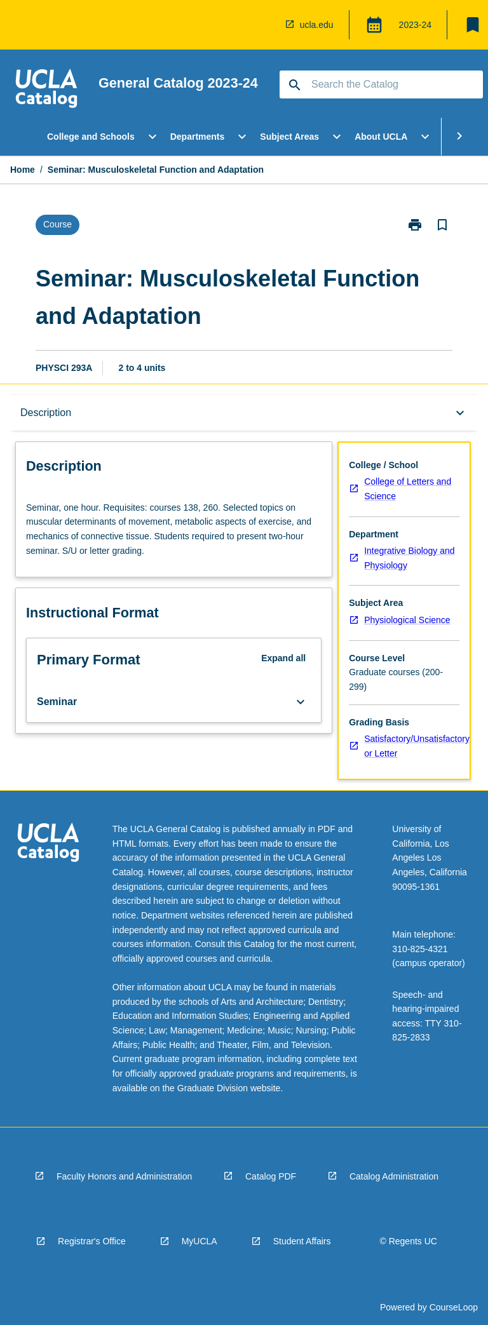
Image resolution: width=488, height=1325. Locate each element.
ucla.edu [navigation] (317, 25)
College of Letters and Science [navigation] (407, 488)
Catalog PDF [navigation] (270, 1176)
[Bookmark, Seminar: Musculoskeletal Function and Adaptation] (442, 225)
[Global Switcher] (374, 24)
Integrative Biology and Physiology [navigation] (409, 558)
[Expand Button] (300, 702)
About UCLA (381, 136)
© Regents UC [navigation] (408, 1241)
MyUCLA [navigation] (199, 1241)
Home (22, 170)
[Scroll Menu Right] (459, 137)
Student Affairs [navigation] (302, 1241)
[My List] (473, 25)
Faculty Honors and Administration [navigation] (124, 1176)
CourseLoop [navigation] (454, 1307)
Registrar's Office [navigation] (92, 1241)
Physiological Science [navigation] (407, 620)
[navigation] (46, 90)
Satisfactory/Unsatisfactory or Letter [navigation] (417, 746)
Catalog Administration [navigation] (393, 1176)
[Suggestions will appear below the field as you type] (382, 84)
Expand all (283, 658)
